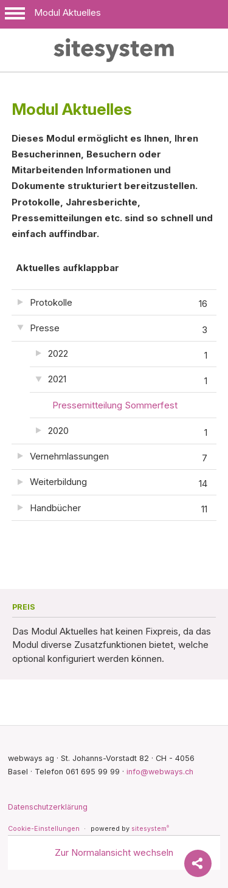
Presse (119, 330)
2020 (128, 433)
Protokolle (119, 304)
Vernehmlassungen (119, 458)
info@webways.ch (159, 771)
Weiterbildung (119, 484)
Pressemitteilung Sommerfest (115, 405)
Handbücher (119, 509)
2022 (128, 355)
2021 (128, 381)
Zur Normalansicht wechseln (114, 852)
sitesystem (150, 829)
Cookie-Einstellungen (44, 829)
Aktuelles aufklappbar (67, 268)
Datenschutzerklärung (48, 806)
